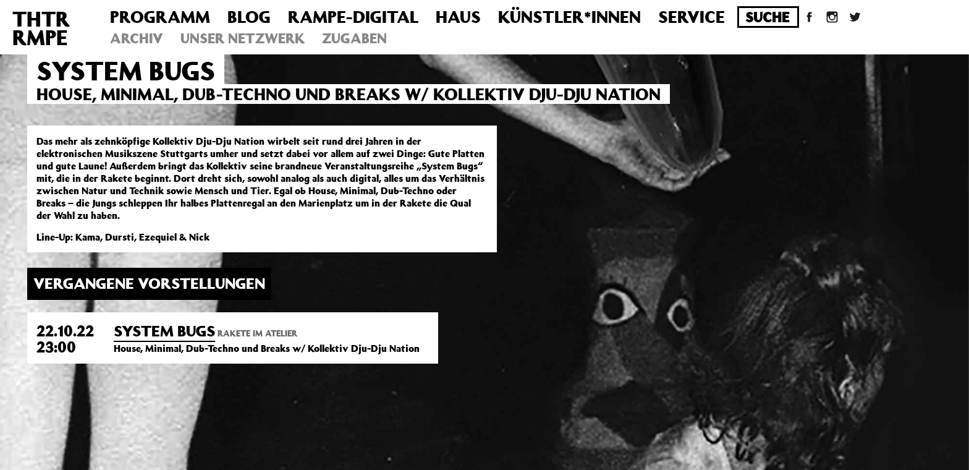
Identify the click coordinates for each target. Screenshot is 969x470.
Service (691, 16)
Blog (249, 16)
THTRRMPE (41, 28)
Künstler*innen (569, 16)
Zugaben (354, 38)
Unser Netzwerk (242, 38)
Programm (160, 16)
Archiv (136, 38)
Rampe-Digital (353, 16)
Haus (458, 16)
